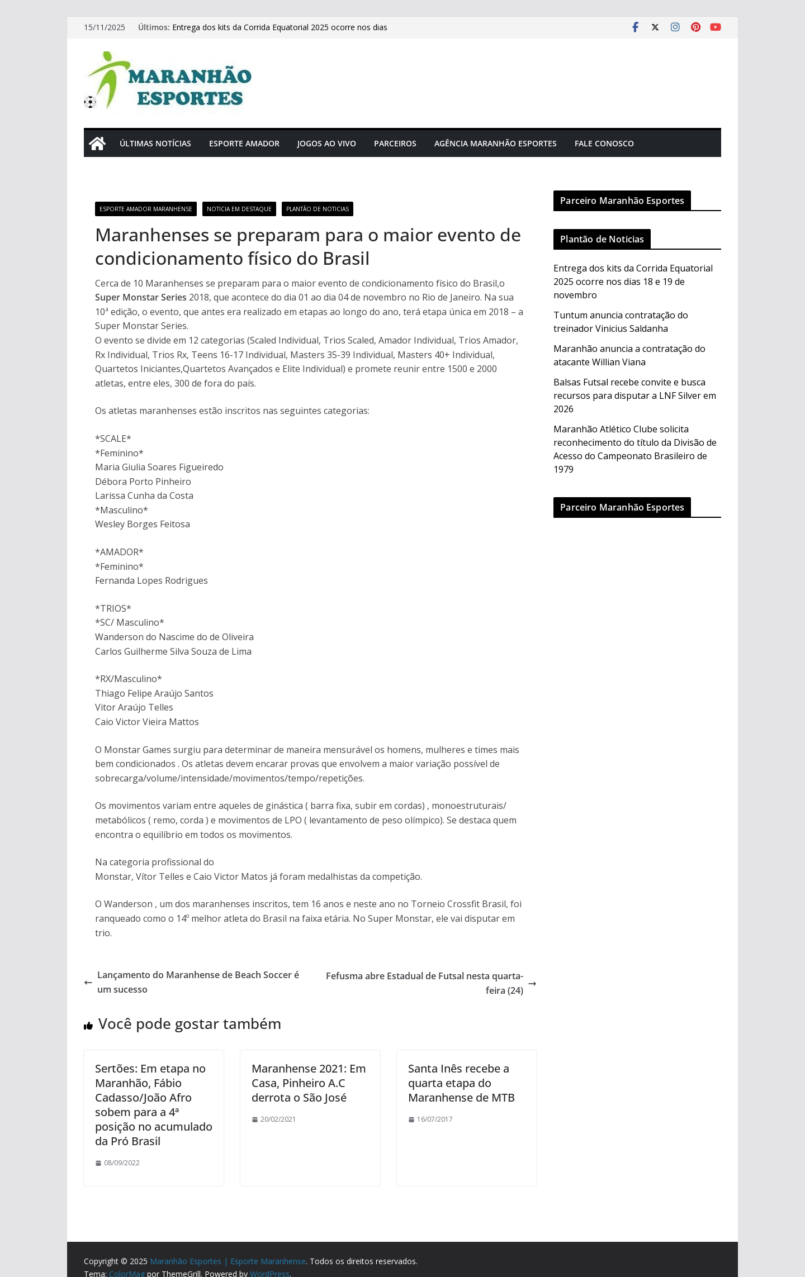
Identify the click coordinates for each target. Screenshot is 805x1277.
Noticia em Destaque (239, 209)
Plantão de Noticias (317, 209)
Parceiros (395, 143)
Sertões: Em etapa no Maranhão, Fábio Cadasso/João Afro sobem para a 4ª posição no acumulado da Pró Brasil (153, 1105)
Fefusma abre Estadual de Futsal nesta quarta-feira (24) (431, 983)
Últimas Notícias (155, 143)
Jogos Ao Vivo (326, 143)
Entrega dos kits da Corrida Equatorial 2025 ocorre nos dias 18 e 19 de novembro (633, 281)
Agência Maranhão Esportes (495, 143)
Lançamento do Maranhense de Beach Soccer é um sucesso (191, 982)
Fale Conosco (604, 143)
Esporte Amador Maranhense (146, 209)
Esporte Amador (244, 143)
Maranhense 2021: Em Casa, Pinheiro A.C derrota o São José (309, 1083)
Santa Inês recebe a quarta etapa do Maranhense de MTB (461, 1083)
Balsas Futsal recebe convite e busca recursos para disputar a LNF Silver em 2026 (634, 395)
